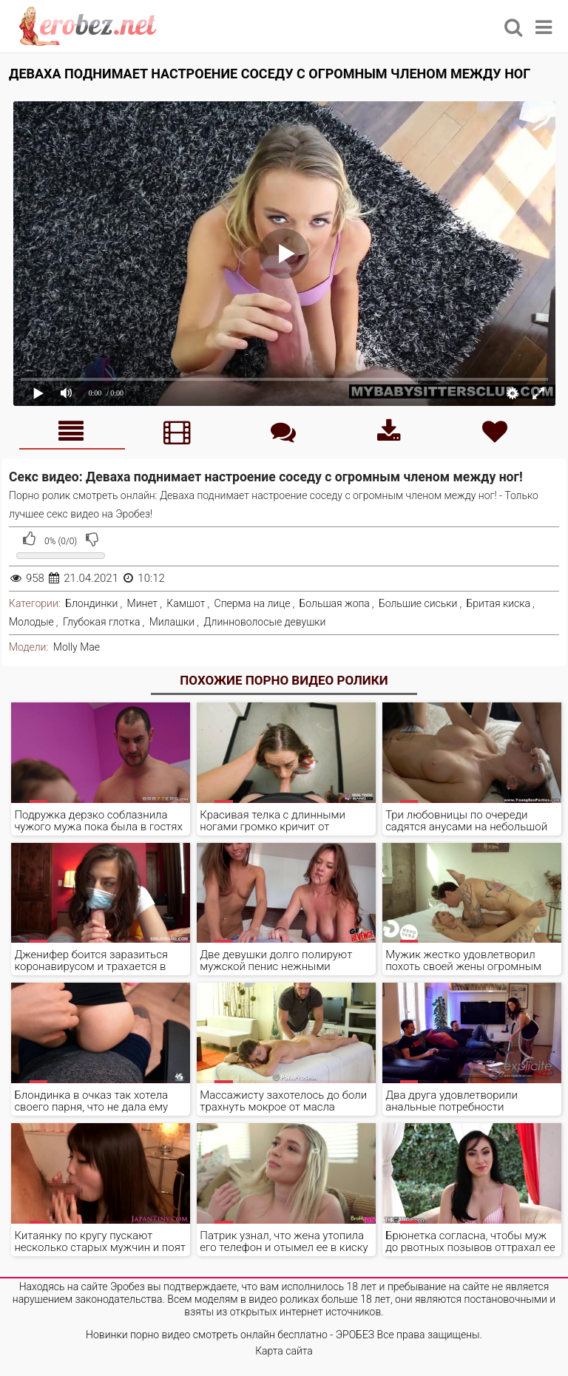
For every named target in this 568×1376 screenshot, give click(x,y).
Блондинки (91, 603)
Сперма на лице (252, 603)
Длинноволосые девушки (264, 622)
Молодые (31, 622)
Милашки (172, 622)
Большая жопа (335, 603)
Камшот (185, 603)
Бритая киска (498, 603)
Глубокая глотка (102, 622)
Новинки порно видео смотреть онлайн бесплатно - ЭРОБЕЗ (230, 1335)
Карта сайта (284, 1351)
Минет (142, 603)
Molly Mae (76, 647)
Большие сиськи (418, 603)
